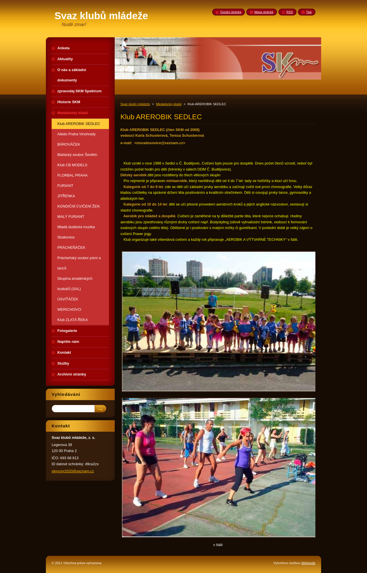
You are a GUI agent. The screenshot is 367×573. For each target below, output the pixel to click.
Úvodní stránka (230, 12)
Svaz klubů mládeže (135, 104)
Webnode (308, 563)
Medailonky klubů (168, 104)
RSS (289, 12)
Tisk (309, 12)
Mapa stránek (263, 12)
